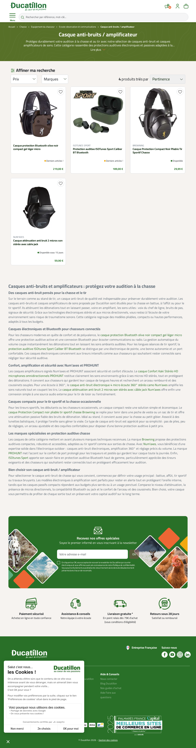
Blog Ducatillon (108, 683)
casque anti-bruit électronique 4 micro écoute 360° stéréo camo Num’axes (118, 385)
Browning (148, 439)
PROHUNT (15, 453)
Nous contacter (108, 678)
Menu (12, 17)
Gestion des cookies (108, 740)
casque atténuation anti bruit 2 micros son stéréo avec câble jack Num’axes (111, 389)
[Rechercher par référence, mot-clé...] (103, 17)
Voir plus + (21, 576)
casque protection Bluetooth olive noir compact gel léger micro (141, 335)
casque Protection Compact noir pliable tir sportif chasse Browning (51, 412)
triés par (142, 79)
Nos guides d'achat (110, 688)
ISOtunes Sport (18, 458)
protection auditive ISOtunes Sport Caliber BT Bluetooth (45, 349)
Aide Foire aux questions (108, 695)
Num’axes (149, 444)
